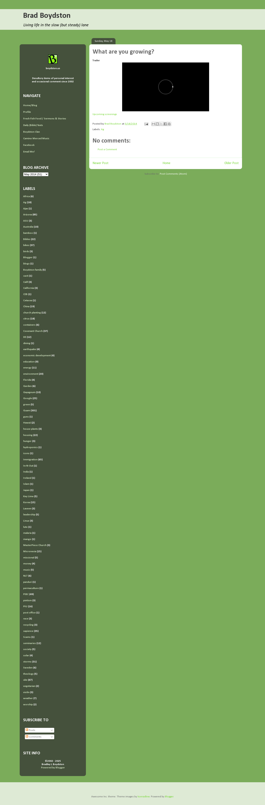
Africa (26, 196)
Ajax (25, 208)
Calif (25, 282)
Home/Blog (30, 105)
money (27, 563)
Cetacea (27, 300)
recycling (28, 625)
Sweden (28, 667)
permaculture (31, 588)
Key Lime (28, 496)
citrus (26, 318)
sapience (28, 631)
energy (27, 367)
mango (27, 539)
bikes (26, 245)
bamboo (28, 233)
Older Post (231, 163)
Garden (27, 386)
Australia (28, 227)
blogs (26, 263)
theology (28, 674)
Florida (27, 380)
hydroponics (30, 447)
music (26, 570)
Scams (27, 637)
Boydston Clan (31, 132)
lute (25, 527)
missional (28, 557)
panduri (27, 582)
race (25, 618)
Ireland (27, 478)
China (26, 306)
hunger (27, 441)
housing (28, 435)
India (26, 471)
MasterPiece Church (34, 545)
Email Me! (29, 151)
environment (30, 374)
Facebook (28, 145)
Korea (26, 502)
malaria (27, 533)
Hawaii (27, 422)
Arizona (27, 214)
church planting (32, 312)
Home (166, 163)
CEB (25, 294)
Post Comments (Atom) (173, 174)
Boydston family (32, 270)
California (28, 288)
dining (26, 343)
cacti (25, 276)
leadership (29, 514)
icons (26, 453)
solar (26, 655)
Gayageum (29, 392)
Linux (26, 520)
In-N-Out (28, 465)
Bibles (26, 239)
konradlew (144, 796)
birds (26, 251)
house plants (30, 429)
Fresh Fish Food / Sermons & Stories (44, 118)
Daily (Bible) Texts (33, 125)
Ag (102, 129)
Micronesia (29, 551)
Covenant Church (33, 331)
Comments (33, 736)
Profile (27, 112)
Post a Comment (107, 149)
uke (25, 680)
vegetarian (29, 686)
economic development (37, 355)
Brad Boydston (47, 16)
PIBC (26, 594)
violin (26, 692)
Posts (30, 730)
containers (29, 325)
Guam (26, 410)
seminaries (29, 643)
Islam (26, 484)
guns (26, 416)
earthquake (29, 349)
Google (27, 398)
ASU (25, 221)
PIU (25, 606)
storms (27, 661)
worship (28, 704)
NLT (25, 576)
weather (28, 698)
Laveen (27, 508)
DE (24, 337)
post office (29, 612)
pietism (27, 600)
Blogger (28, 257)
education (29, 361)
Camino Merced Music (36, 138)
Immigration (30, 459)
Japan (26, 490)
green (26, 404)
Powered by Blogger (53, 767)
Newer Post (100, 163)
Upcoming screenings (105, 114)
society (27, 649)
